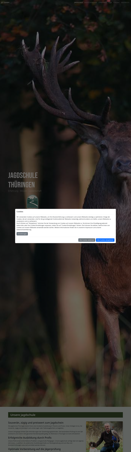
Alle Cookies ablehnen (86, 240)
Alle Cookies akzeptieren (105, 240)
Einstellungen (22, 234)
